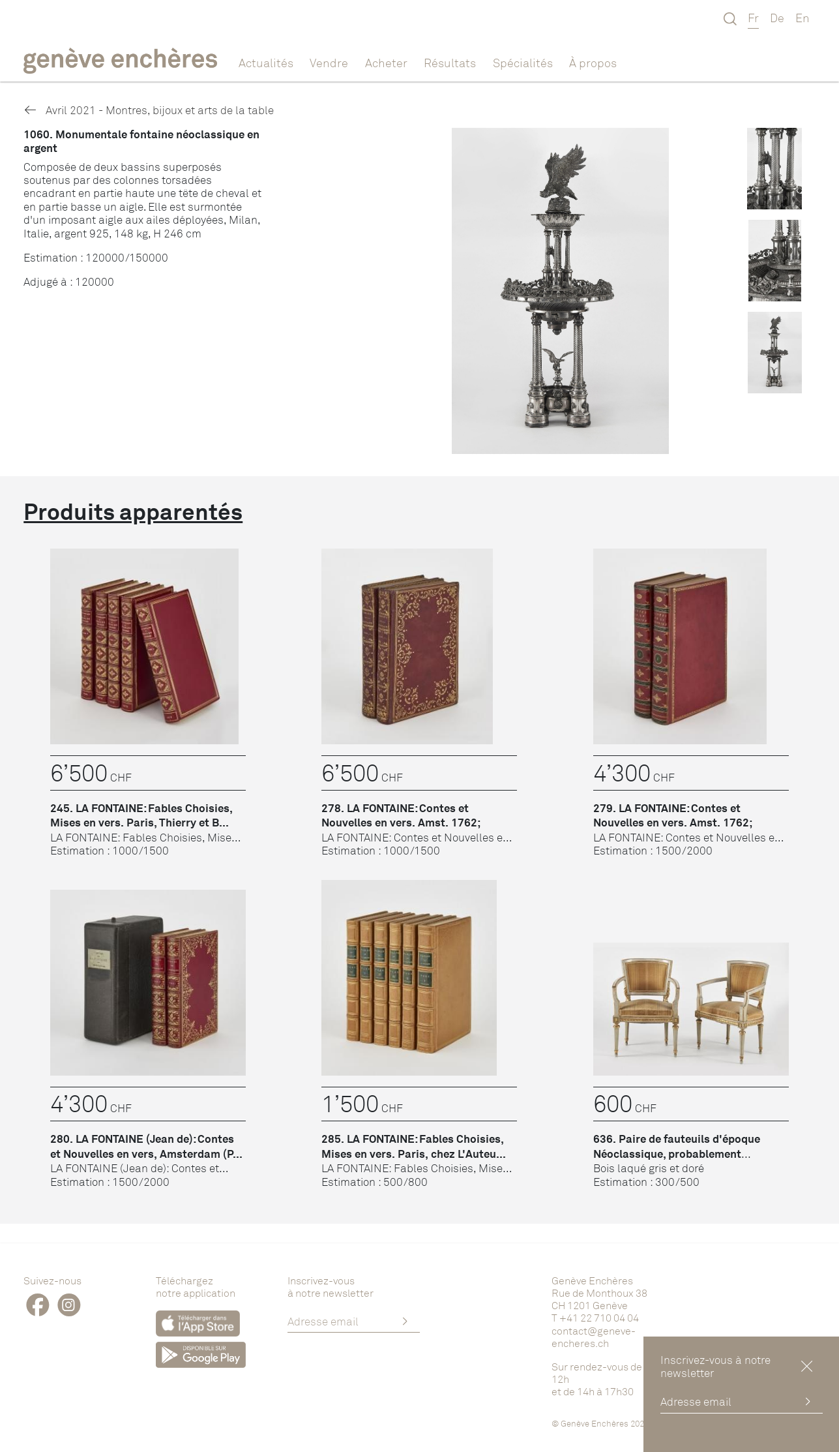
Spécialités (523, 62)
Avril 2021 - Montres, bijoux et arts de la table (148, 110)
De (777, 17)
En (802, 17)
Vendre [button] (329, 62)
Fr (753, 17)
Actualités (266, 62)
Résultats (450, 62)
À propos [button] (593, 62)
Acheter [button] (386, 62)
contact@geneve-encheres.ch (594, 1337)
